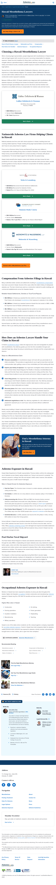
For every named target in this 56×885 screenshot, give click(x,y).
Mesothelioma (6, 794)
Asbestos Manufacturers (27, 638)
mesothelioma (25, 300)
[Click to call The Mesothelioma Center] (53, 2)
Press (30, 804)
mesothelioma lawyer (13, 345)
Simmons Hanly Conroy (28, 210)
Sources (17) (5, 694)
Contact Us (32, 798)
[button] (49, 719)
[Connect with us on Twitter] (9, 785)
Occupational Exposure (36, 47)
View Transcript (14, 573)
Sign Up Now (9, 822)
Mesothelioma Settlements (9, 650)
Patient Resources (34, 653)
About (30, 794)
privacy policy (21, 838)
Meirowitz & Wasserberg (28, 239)
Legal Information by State (18, 7)
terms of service (31, 838)
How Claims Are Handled (8, 47)
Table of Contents (10, 41)
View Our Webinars (17, 685)
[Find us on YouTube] (14, 785)
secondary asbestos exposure (12, 627)
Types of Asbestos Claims (36, 650)
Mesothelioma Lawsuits (8, 648)
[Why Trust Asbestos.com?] (11, 701)
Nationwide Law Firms (26, 44)
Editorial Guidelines (35, 808)
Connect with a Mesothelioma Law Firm (16, 265)
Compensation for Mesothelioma (37, 648)
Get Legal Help (16, 666)
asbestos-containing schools (17, 526)
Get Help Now (28, 452)
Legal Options (8, 7)
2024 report (42, 504)
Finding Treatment (7, 798)
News (30, 801)
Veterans (51, 594)
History (15, 694)
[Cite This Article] (53, 694)
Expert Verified (7, 20)
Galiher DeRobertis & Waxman (28, 101)
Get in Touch (28, 121)
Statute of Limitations (8, 653)
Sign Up (14, 675)
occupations (21, 594)
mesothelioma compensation (44, 283)
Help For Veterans (7, 801)
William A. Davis (30, 15)
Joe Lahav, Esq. (13, 15)
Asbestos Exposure (22, 47)
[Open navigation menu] (4, 3)
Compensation (38, 44)
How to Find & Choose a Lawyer (10, 44)
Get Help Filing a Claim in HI (12, 31)
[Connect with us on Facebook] (3, 785)
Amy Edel (42, 15)
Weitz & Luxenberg (28, 180)
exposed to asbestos (38, 511)
